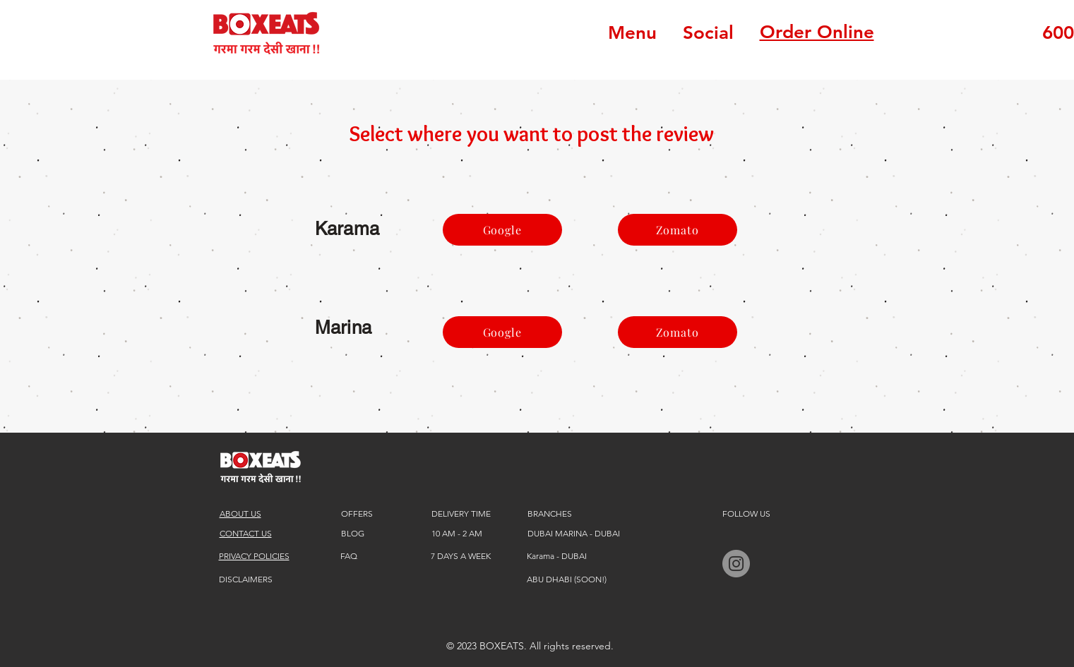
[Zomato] (677, 230)
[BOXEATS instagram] (736, 563)
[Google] (502, 230)
